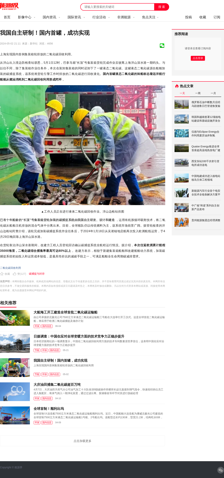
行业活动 (101, 17)
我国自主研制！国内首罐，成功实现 (60, 360)
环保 (37, 326)
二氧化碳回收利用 (10, 267)
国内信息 (46, 326)
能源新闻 (12, 6)
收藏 (202, 17)
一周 (197, 93)
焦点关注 (150, 17)
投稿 (188, 17)
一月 (213, 93)
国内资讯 (51, 17)
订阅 (217, 17)
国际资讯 (76, 17)
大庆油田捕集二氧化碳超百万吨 (57, 384)
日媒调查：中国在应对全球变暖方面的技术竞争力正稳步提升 (79, 336)
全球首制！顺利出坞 (49, 409)
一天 (182, 93)
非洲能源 (126, 17)
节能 (37, 350)
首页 (7, 17)
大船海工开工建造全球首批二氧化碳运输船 (65, 312)
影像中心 (26, 17)
